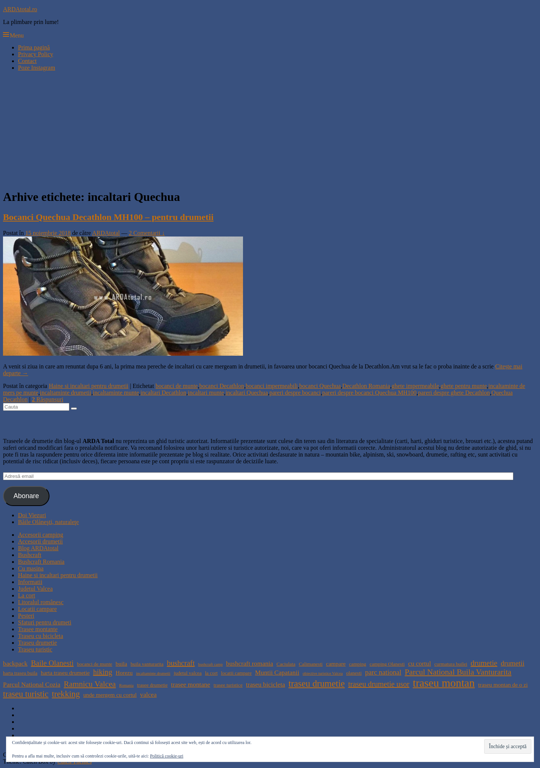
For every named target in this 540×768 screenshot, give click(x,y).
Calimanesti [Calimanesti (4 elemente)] (311, 664)
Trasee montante (38, 629)
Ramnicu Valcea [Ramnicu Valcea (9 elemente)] (90, 684)
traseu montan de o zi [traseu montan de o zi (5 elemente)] (503, 684)
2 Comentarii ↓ (147, 233)
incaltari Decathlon (163, 392)
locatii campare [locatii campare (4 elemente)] (236, 673)
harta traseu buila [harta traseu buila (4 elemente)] (20, 673)
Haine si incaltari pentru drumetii (88, 386)
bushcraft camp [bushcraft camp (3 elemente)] (210, 664)
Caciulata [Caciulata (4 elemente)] (285, 664)
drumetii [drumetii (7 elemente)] (512, 663)
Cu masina (31, 568)
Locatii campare (37, 609)
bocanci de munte (177, 386)
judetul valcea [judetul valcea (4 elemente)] (187, 673)
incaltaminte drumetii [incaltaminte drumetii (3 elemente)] (153, 673)
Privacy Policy (35, 54)
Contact (27, 61)
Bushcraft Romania (41, 561)
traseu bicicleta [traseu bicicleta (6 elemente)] (265, 684)
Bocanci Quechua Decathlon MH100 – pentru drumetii (108, 217)
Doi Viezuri (32, 515)
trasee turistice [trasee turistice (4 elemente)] (227, 685)
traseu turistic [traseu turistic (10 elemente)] (25, 694)
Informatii (30, 582)
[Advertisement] (270, 129)
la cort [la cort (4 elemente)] (211, 673)
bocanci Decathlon (221, 386)
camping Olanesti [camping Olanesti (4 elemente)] (387, 664)
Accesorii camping (40, 534)
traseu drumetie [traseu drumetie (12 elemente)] (316, 683)
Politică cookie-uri (166, 756)
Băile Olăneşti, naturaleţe (48, 522)
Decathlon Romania (366, 386)
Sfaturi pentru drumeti (44, 622)
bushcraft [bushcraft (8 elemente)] (181, 663)
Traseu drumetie (37, 642)
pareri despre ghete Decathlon (454, 392)
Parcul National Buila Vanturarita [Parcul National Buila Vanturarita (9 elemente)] (458, 672)
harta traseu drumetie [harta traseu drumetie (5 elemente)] (65, 672)
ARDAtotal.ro (20, 9)
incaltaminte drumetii (65, 392)
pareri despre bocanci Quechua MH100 (369, 392)
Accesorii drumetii (40, 541)
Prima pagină (34, 47)
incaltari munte (206, 392)
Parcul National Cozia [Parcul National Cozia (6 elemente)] (31, 684)
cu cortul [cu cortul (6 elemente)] (419, 663)
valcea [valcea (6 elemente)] (148, 694)
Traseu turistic (35, 649)
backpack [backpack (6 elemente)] (15, 663)
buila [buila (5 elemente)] (121, 663)
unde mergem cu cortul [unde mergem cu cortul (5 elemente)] (110, 695)
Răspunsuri (47, 399)
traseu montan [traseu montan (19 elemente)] (444, 683)
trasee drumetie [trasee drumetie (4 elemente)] (152, 685)
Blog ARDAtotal (38, 548)
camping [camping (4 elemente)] (357, 664)
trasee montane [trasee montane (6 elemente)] (190, 684)
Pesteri (26, 615)
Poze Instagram (36, 67)
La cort (26, 595)
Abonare (26, 496)
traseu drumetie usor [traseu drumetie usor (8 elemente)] (378, 684)
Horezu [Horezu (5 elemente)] (124, 672)
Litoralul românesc (40, 602)
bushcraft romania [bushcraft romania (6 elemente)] (249, 663)
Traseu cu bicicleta (40, 636)
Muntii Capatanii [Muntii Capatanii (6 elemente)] (277, 672)
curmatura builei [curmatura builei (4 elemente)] (450, 664)
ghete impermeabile (415, 386)
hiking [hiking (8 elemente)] (102, 672)
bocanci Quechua (320, 386)
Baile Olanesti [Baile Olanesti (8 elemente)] (52, 663)
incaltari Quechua (246, 392)
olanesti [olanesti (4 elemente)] (354, 673)
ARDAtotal (106, 233)
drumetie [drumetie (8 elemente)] (484, 663)
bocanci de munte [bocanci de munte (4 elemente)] (94, 664)
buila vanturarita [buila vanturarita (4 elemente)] (147, 664)
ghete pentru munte (464, 386)
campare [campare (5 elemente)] (335, 663)
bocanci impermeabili (272, 386)
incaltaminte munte (116, 392)
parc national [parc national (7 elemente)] (383, 672)
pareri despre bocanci (295, 392)
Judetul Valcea (35, 588)
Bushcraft (29, 555)
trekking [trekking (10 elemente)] (66, 694)
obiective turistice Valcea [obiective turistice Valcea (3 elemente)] (323, 673)
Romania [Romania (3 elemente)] (126, 685)
